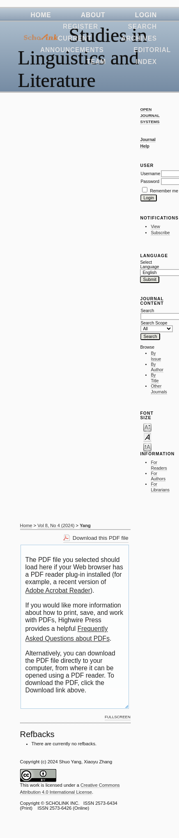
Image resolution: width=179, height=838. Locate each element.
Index (146, 61)
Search (142, 26)
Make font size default (147, 437)
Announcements (72, 49)
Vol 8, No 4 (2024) (55, 525)
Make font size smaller (147, 427)
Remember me (164, 191)
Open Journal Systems (150, 115)
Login (146, 14)
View (155, 226)
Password (149, 181)
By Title (154, 378)
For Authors (158, 476)
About (93, 14)
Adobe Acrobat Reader (57, 590)
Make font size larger (147, 447)
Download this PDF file (101, 538)
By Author (157, 367)
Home (41, 14)
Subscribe (160, 233)
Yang (85, 525)
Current (75, 38)
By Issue (156, 356)
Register (80, 26)
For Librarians (160, 487)
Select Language (148, 264)
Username (150, 173)
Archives (139, 38)
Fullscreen (118, 717)
